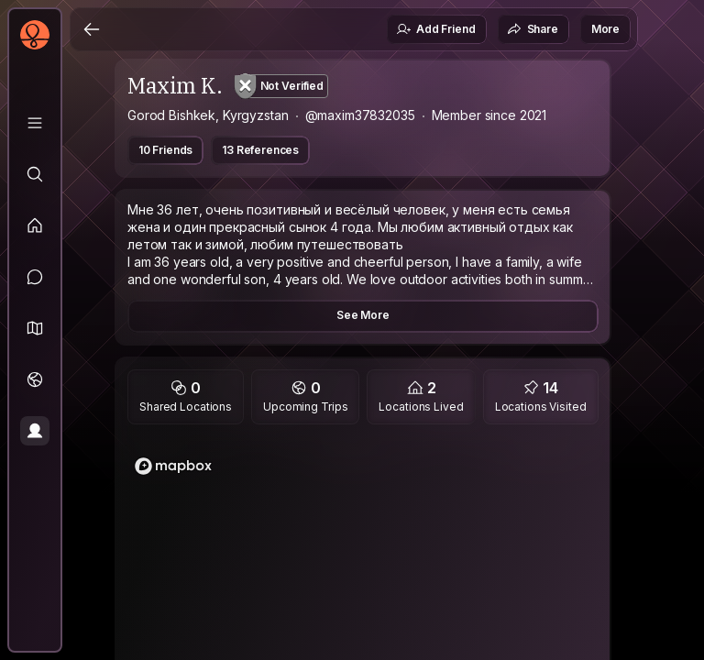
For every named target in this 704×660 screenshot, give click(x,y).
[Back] (91, 29)
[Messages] (35, 277)
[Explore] (35, 174)
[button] (35, 328)
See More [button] (363, 315)
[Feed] (35, 225)
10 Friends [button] (165, 150)
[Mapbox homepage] (173, 466)
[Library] (35, 123)
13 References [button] (260, 150)
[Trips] (35, 379)
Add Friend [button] (435, 29)
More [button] (605, 29)
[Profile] (35, 431)
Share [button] (532, 29)
